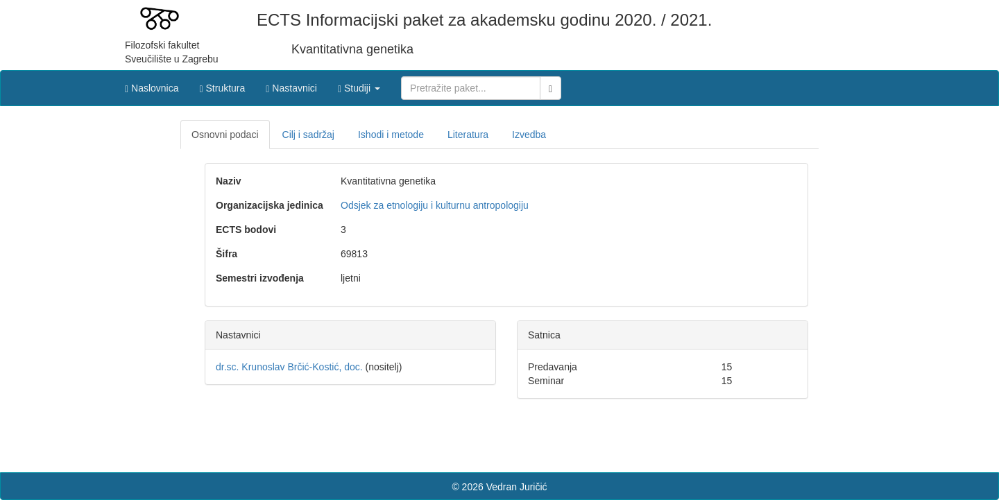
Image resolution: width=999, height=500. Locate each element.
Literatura (467, 134)
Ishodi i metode (391, 134)
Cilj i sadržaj (308, 134)
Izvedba (529, 134)
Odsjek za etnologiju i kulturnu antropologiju (435, 205)
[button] (359, 84)
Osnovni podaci (225, 134)
